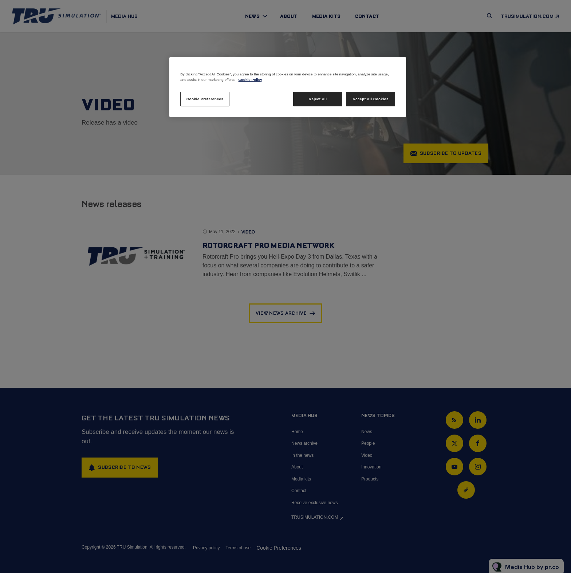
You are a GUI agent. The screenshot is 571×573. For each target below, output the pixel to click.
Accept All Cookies (371, 99)
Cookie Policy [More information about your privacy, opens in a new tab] (250, 80)
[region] (287, 87)
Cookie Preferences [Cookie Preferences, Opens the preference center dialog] (205, 99)
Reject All (318, 99)
